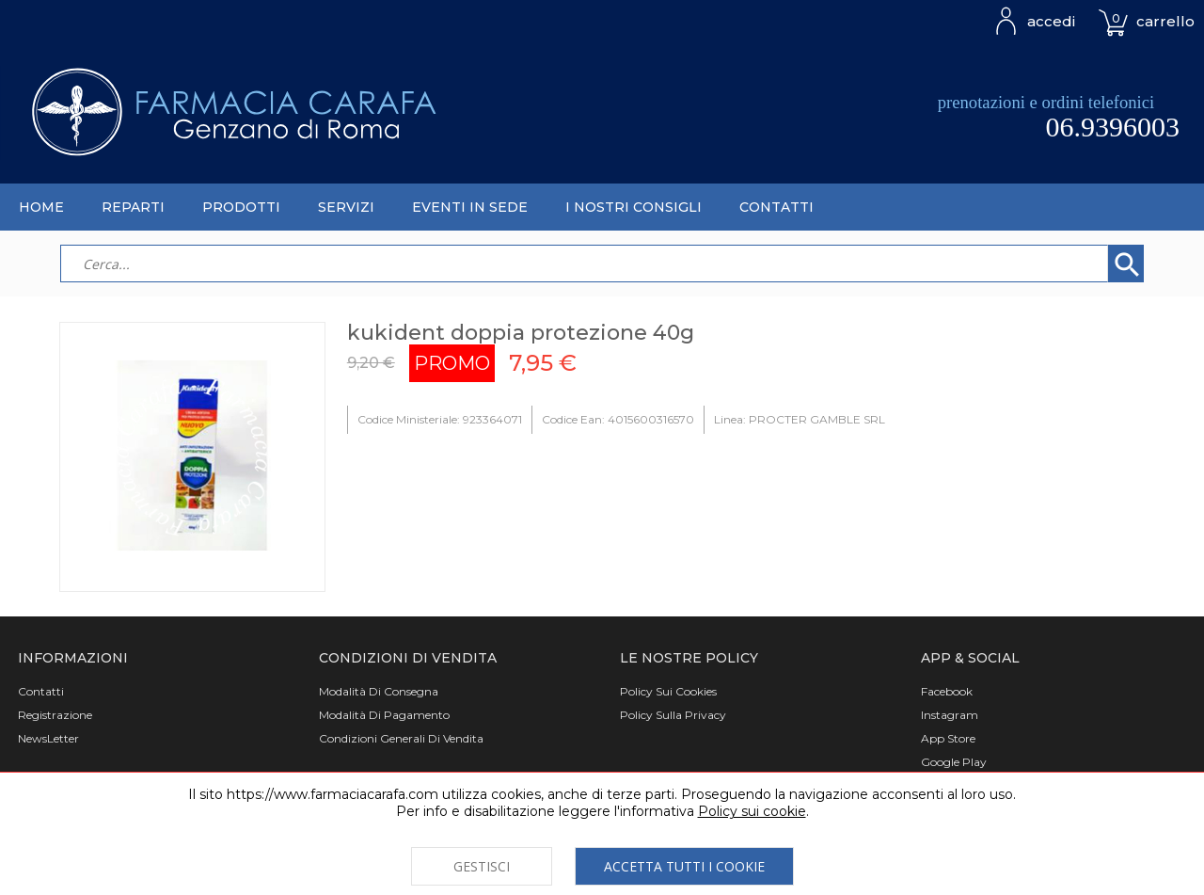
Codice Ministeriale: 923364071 (439, 419)
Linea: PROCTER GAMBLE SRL (799, 419)
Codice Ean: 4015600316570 (618, 419)
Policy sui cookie (752, 811)
